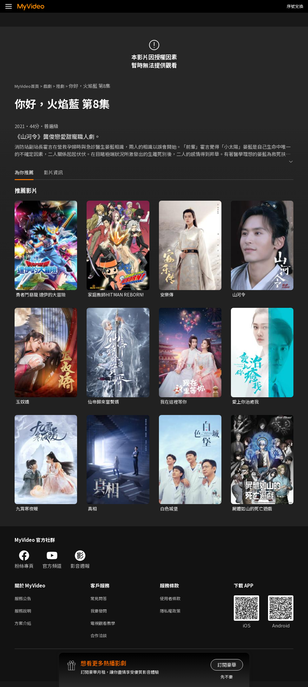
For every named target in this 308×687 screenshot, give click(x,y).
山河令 (239, 294)
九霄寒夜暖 (28, 510)
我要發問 (99, 614)
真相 (92, 510)
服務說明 (24, 614)
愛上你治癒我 (246, 402)
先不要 (226, 677)
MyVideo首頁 (29, 85)
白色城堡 (169, 510)
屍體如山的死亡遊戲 (253, 510)
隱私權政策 (175, 614)
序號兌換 (295, 6)
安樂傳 (167, 294)
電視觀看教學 (104, 627)
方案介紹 (24, 627)
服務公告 (24, 600)
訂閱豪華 (226, 664)
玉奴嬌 (23, 402)
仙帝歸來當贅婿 (104, 402)
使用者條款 (175, 600)
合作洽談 (99, 640)
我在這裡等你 (174, 402)
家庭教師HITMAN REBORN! (107, 294)
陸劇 (66, 85)
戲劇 (52, 85)
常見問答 (99, 600)
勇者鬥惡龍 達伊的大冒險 (42, 294)
